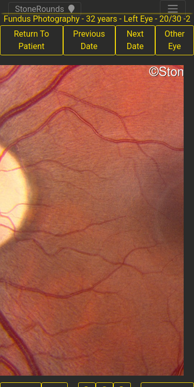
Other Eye (175, 40)
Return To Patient (31, 40)
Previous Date (89, 40)
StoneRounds (44, 9)
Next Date (135, 40)
